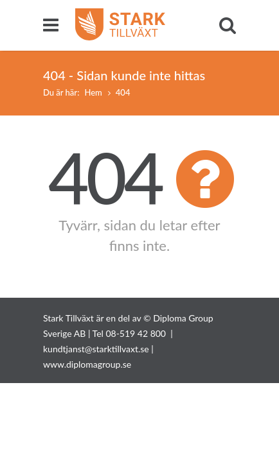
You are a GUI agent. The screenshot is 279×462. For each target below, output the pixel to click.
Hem (93, 92)
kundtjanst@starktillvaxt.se (96, 348)
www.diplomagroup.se (87, 364)
